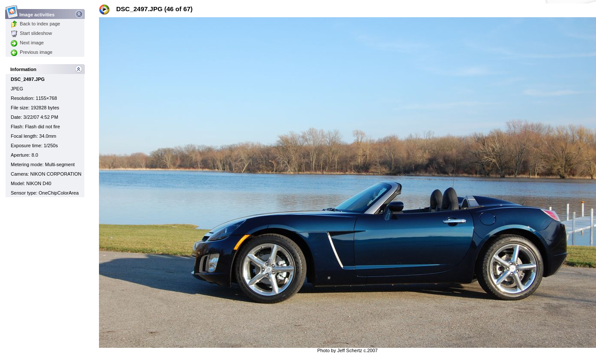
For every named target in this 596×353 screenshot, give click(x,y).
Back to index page (35, 23)
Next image (27, 42)
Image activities (37, 12)
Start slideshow (31, 33)
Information (23, 69)
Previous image (31, 52)
